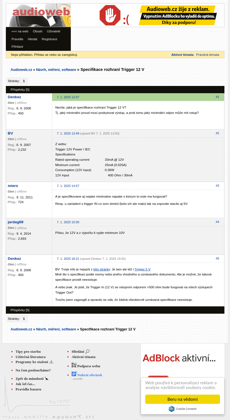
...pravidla (77, 378)
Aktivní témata (84, 357)
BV (10, 133)
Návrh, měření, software (56, 70)
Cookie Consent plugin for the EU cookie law (183, 409)
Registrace (49, 39)
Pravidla (17, 39)
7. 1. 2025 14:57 (68, 186)
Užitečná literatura (31, 357)
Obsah (37, 31)
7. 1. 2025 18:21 (68, 258)
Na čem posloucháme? (33, 370)
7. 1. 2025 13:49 (68, 133)
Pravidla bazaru (28, 389)
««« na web (19, 31)
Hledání (78, 351)
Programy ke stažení (32, 362)
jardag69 (15, 222)
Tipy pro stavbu (28, 351)
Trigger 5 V (142, 269)
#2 (217, 133)
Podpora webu (86, 366)
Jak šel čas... (25, 384)
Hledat (32, 39)
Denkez (14, 97)
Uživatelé (53, 31)
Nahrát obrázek (87, 375)
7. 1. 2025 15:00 (68, 222)
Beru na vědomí (183, 399)
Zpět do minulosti (30, 378)
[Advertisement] (88, 20)
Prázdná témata (207, 54)
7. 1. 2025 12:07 (68, 97)
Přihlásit (17, 46)
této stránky (101, 269)
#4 (217, 222)
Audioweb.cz (21, 70)
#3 (217, 185)
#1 (217, 97)
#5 (217, 258)
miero (13, 186)
